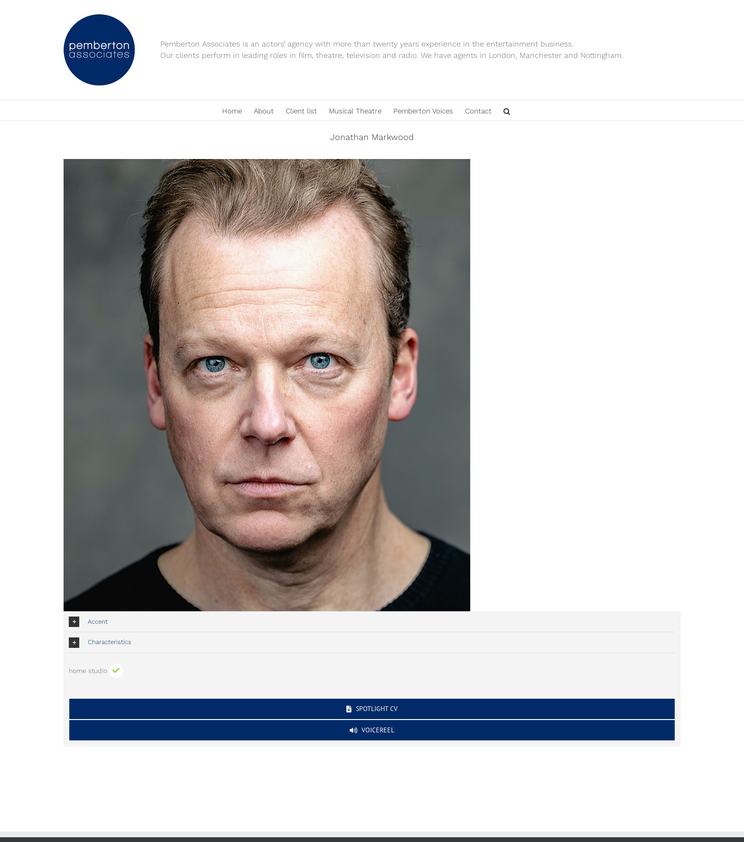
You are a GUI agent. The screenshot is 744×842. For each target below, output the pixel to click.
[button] (506, 110)
